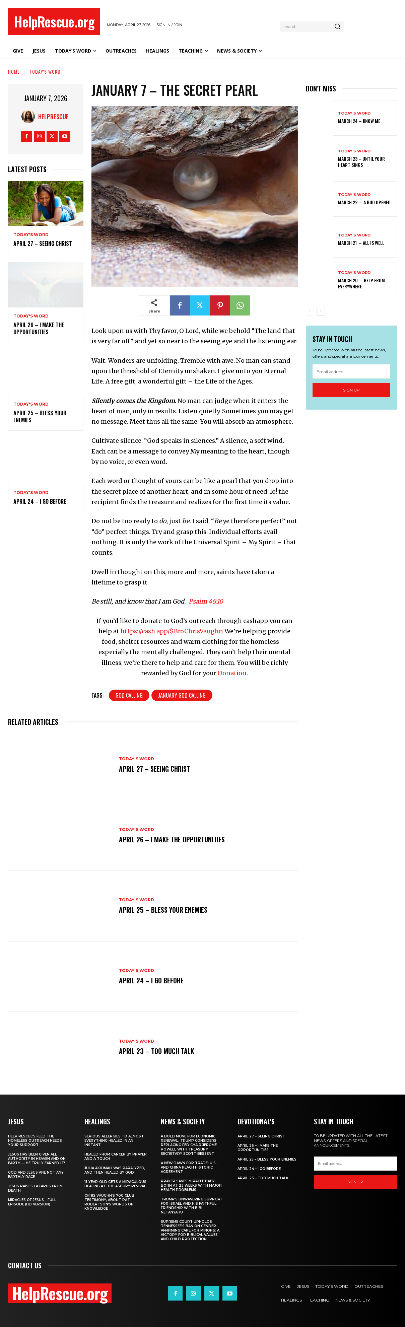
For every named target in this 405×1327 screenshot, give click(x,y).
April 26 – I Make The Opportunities (38, 328)
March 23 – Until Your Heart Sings (361, 161)
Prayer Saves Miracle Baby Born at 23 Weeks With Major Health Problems (191, 1185)
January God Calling (182, 695)
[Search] (337, 26)
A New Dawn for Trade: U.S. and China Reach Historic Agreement (189, 1167)
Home (14, 71)
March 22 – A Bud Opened (364, 202)
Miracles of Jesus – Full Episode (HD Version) (32, 1202)
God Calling (129, 695)
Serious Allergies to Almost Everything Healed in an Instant (114, 1140)
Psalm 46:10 (206, 601)
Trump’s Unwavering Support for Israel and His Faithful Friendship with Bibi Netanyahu (192, 1205)
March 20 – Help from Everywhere (361, 283)
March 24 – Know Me (359, 120)
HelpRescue (53, 116)
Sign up (351, 390)
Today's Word (45, 71)
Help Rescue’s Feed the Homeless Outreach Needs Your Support (35, 1140)
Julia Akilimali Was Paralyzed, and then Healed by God (114, 1170)
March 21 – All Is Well (361, 242)
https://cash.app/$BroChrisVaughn (172, 631)
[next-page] (321, 311)
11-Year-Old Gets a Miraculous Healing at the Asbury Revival (115, 1184)
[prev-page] (310, 311)
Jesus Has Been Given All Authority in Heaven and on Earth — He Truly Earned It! (37, 1158)
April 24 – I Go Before (39, 501)
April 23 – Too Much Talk (156, 1051)
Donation (232, 673)
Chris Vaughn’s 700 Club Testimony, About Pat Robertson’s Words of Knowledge (109, 1202)
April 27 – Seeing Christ (42, 243)
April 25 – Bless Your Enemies (39, 416)
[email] (351, 371)
